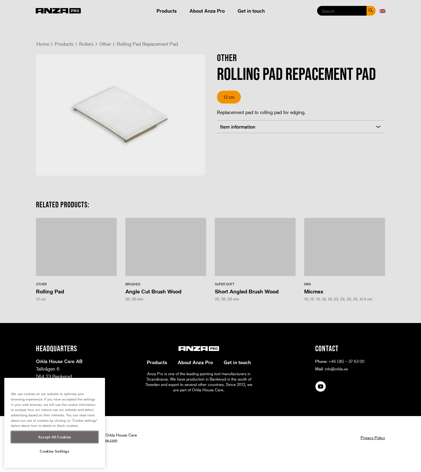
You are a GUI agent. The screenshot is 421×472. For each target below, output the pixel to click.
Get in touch (251, 11)
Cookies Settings (55, 451)
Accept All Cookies (54, 437)
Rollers (86, 44)
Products (167, 11)
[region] (54, 423)
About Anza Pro (207, 11)
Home (43, 44)
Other (105, 44)
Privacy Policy (373, 437)
